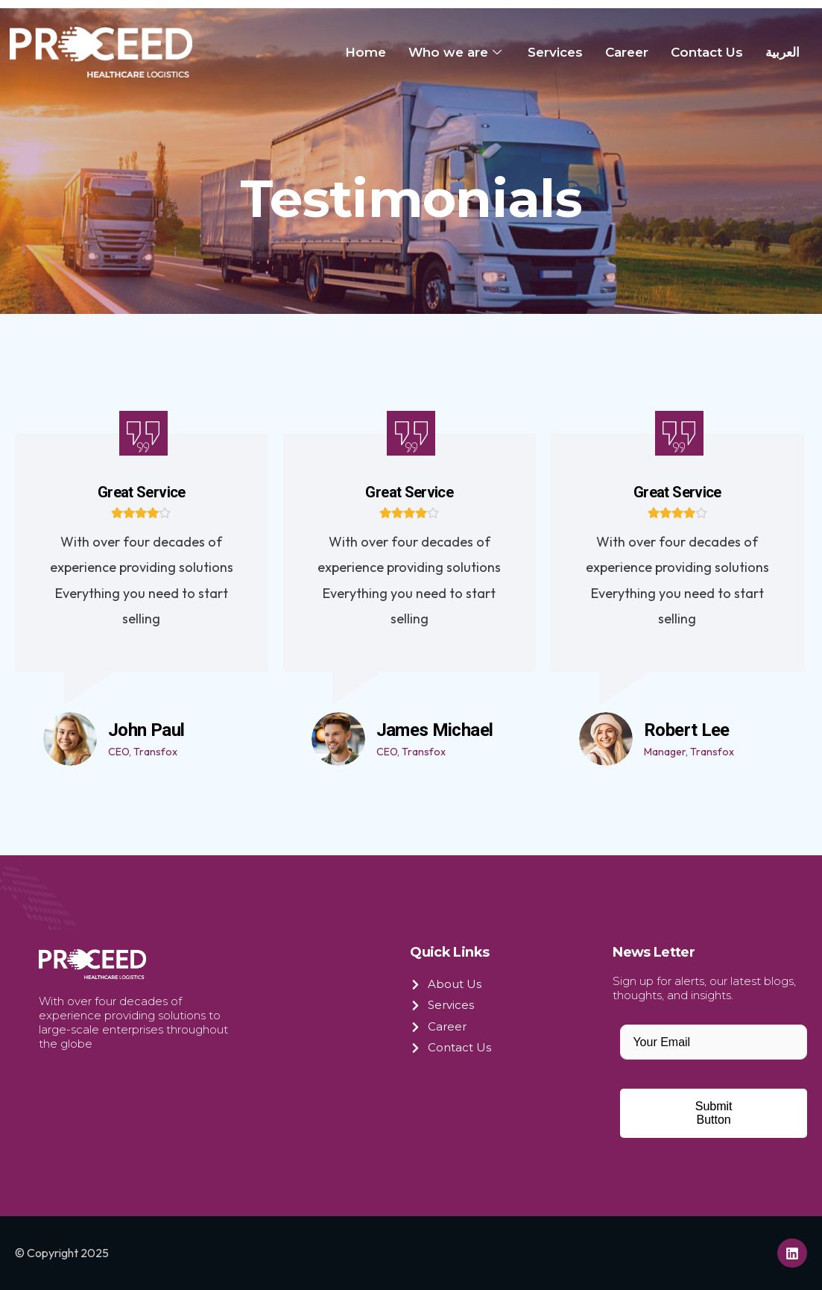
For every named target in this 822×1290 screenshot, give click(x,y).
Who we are (456, 52)
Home (365, 52)
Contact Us (707, 52)
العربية (782, 52)
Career (626, 52)
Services (555, 52)
